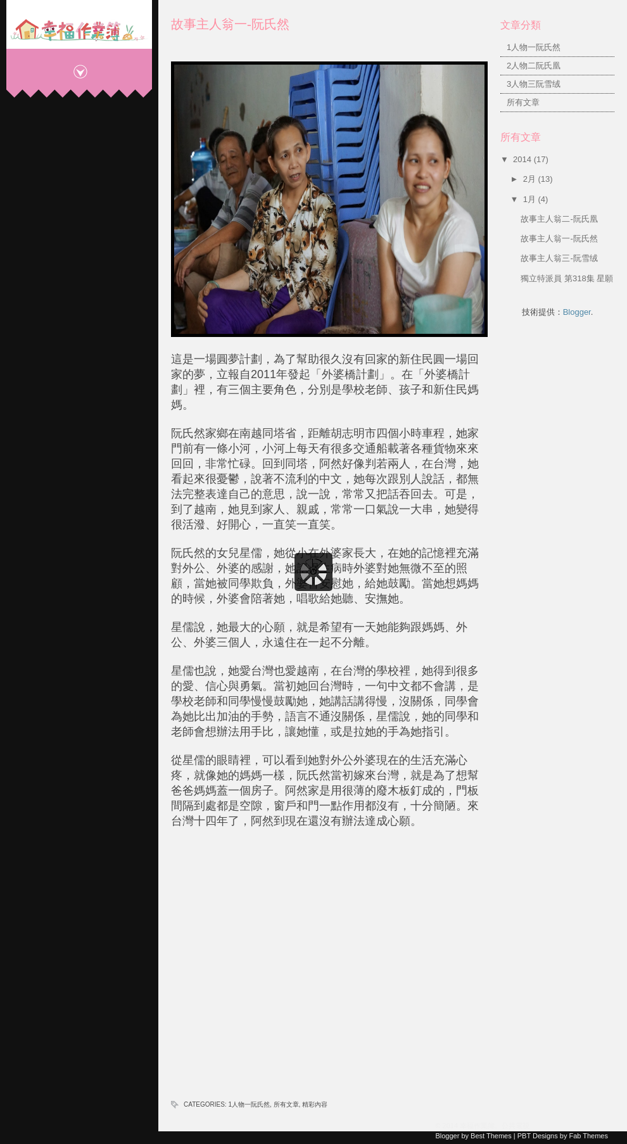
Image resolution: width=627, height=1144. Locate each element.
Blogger (577, 312)
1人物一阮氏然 (249, 1104)
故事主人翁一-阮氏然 (230, 24)
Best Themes (491, 1136)
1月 (530, 199)
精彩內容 (314, 1104)
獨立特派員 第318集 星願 (567, 278)
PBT (524, 1136)
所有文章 (286, 1104)
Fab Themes (588, 1136)
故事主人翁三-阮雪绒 (559, 258)
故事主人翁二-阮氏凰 (559, 219)
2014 (523, 159)
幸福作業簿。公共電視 (494, 1125)
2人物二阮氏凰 (533, 65)
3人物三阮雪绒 (533, 84)
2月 (530, 179)
